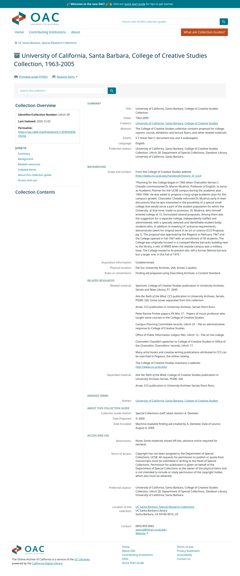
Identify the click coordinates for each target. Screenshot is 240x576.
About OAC (129, 551)
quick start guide (134, 4)
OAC (36, 18)
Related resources (29, 164)
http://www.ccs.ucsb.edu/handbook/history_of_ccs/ (168, 176)
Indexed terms (27, 169)
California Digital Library (47, 563)
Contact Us (183, 559)
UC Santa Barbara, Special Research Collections (47, 43)
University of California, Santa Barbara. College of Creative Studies (177, 123)
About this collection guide (34, 175)
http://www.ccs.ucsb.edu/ (151, 367)
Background (25, 159)
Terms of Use (185, 547)
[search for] (170, 21)
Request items (66, 77)
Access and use (27, 180)
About (75, 32)
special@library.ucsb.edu (151, 530)
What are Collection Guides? (204, 32)
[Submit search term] (224, 21)
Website (141, 533)
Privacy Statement (188, 551)
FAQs (125, 559)
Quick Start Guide (133, 563)
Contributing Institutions (47, 32)
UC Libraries (82, 559)
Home (19, 32)
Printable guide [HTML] (33, 77)
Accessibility (184, 555)
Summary (24, 153)
